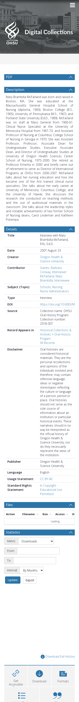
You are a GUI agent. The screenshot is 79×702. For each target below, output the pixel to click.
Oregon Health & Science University (52, 259)
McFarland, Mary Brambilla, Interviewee (55, 278)
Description (15, 89)
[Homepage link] (39, 31)
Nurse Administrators (54, 291)
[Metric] (36, 541)
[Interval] (32, 570)
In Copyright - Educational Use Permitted (51, 489)
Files (9, 504)
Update (13, 580)
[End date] (34, 560)
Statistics (13, 532)
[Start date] (38, 550)
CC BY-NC (46, 479)
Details (11, 229)
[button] (63, 675)
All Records (47, 343)
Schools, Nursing (51, 287)
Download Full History (58, 656)
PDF (9, 77)
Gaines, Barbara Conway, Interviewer (53, 270)
